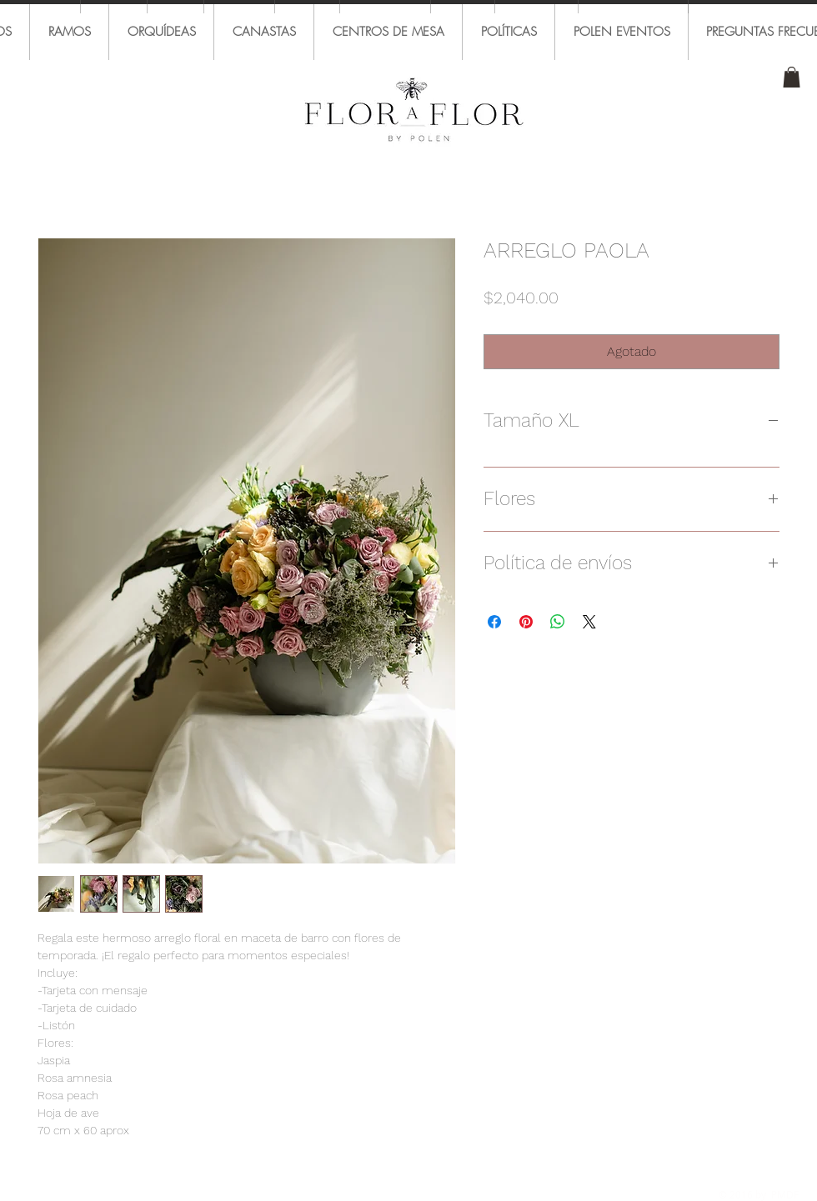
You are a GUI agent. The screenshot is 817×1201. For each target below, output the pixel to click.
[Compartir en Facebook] (494, 622)
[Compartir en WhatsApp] (558, 622)
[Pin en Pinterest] (526, 622)
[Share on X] (589, 622)
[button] (791, 77)
